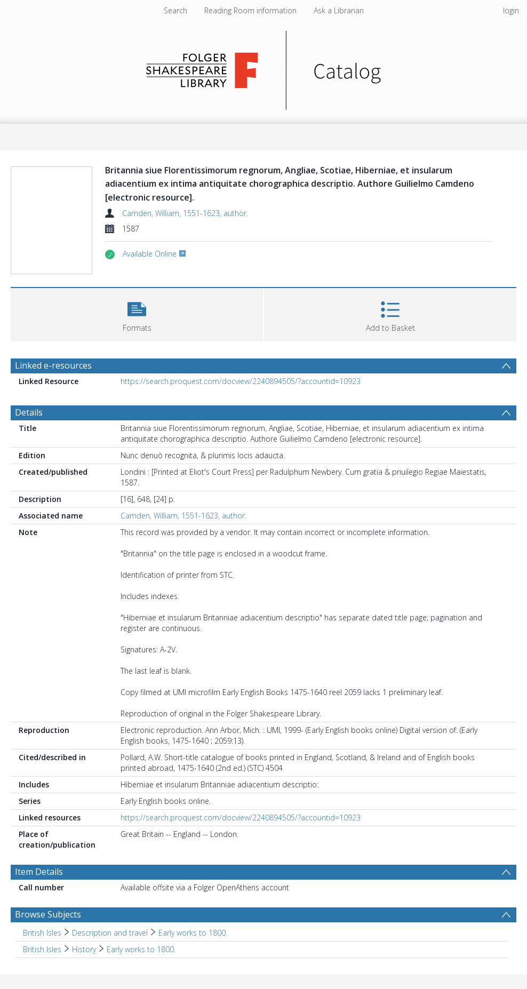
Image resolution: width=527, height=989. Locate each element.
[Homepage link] (263, 67)
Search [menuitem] (175, 10)
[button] (137, 313)
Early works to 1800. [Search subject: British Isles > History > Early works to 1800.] (141, 949)
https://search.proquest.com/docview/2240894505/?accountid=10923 (241, 381)
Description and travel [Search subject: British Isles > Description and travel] (110, 933)
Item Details (39, 872)
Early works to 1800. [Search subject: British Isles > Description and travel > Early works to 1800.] (192, 933)
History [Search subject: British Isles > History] (84, 949)
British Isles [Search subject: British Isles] (42, 933)
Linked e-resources (53, 365)
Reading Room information (250, 10)
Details (29, 412)
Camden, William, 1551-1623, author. (185, 213)
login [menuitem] (511, 10)
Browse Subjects (48, 914)
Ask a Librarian (339, 10)
